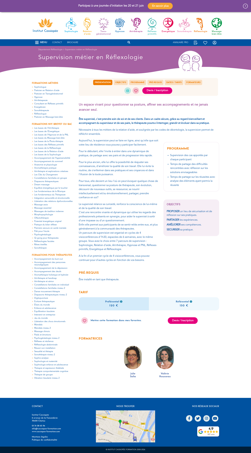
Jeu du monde (41, 318)
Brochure (72, 43)
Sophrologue (40, 87)
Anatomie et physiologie (45, 165)
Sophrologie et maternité (45, 361)
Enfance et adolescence (45, 308)
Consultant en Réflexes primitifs (48, 104)
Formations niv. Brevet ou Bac (52, 124)
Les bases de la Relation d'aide (48, 151)
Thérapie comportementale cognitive (51, 371)
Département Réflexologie (50, 50)
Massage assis (41, 205)
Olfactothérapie (41, 218)
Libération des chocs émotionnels (49, 321)
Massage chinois (42, 331)
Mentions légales (40, 437)
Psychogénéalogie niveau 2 (46, 338)
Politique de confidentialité (44, 440)
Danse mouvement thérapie (47, 292)
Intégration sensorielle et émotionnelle (52, 198)
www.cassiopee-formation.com (46, 432)
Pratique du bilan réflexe (45, 225)
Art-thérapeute (41, 100)
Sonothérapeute (41, 110)
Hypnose (38, 97)
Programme (137, 82)
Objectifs (120, 82)
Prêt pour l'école (41, 231)
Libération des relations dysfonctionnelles (53, 201)
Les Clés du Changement (46, 175)
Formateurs (193, 82)
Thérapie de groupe (43, 375)
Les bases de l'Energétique (46, 131)
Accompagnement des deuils (47, 271)
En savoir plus (160, 6)
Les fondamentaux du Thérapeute (49, 195)
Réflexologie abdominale (45, 345)
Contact (57, 43)
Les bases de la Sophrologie (47, 155)
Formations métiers (45, 83)
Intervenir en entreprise (44, 315)
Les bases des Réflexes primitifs (49, 145)
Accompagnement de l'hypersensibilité (52, 158)
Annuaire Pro (180, 43)
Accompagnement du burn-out (48, 259)
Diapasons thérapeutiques (46, 181)
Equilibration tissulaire (44, 311)
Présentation (103, 82)
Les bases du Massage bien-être (49, 138)
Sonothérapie (40, 248)
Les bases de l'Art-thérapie (46, 128)
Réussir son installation (44, 348)
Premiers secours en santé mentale (50, 228)
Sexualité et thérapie (43, 351)
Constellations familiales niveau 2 (49, 288)
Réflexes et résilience (43, 341)
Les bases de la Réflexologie (47, 148)
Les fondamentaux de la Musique (49, 191)
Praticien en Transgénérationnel (48, 94)
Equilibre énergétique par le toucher (51, 188)
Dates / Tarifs (174, 82)
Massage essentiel (42, 208)
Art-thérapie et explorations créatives (51, 171)
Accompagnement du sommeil (48, 161)
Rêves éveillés (40, 245)
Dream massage (41, 185)
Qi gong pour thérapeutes (46, 238)
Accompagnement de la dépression (50, 268)
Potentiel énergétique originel (47, 221)
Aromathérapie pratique (45, 168)
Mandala (38, 325)
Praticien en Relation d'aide (46, 90)
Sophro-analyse (41, 358)
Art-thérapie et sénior (44, 281)
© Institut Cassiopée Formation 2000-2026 (125, 450)
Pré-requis (155, 82)
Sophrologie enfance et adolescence (51, 365)
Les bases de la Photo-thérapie (48, 141)
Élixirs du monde (42, 305)
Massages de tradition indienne (49, 211)
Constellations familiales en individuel (51, 285)
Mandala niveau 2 (42, 328)
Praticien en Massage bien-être (48, 117)
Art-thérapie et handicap (45, 278)
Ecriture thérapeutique (44, 301)
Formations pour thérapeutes (52, 255)
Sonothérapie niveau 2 (44, 355)
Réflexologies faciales (44, 241)
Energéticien (40, 107)
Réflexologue (40, 114)
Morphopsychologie (43, 215)
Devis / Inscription (157, 90)
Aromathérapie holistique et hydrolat (51, 275)
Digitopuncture (41, 298)
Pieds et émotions (42, 335)
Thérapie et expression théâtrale (49, 368)
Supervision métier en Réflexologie (81, 50)
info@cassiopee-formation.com (46, 429)
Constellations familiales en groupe (50, 178)
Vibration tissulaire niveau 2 (47, 378)
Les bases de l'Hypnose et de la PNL (51, 135)
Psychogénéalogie (42, 235)
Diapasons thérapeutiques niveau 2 (50, 295)
